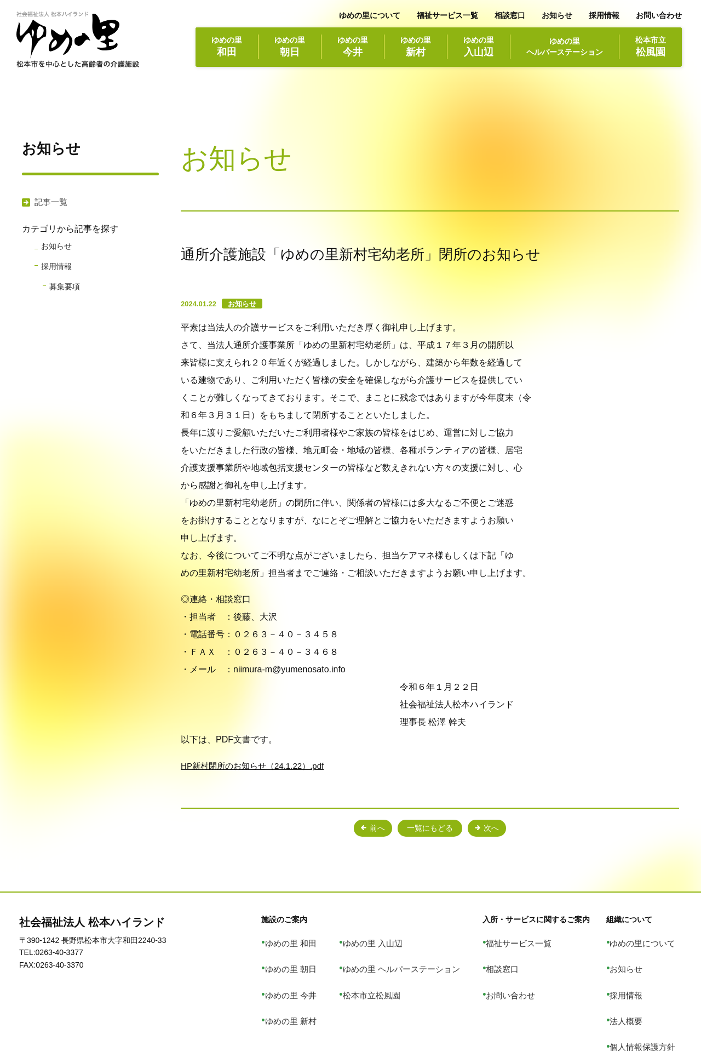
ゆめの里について (369, 15)
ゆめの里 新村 (314, 983)
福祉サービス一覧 (447, 15)
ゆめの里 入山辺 (390, 938)
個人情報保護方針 (651, 999)
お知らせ (557, 15)
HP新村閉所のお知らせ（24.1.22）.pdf (257, 765)
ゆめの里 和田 (314, 938)
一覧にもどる (430, 828)
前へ (359, 828)
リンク (631, 1013)
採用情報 (604, 15)
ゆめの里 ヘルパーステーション (417, 953)
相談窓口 (510, 15)
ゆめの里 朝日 (314, 953)
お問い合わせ (659, 15)
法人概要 (635, 983)
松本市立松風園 (389, 968)
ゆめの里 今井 (314, 968)
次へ (500, 828)
